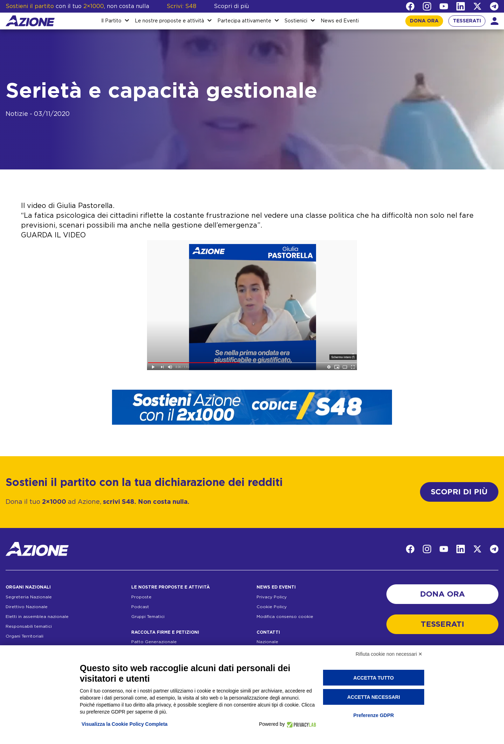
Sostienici (296, 21)
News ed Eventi (340, 21)
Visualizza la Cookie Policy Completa (125, 724)
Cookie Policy (272, 607)
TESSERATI (467, 21)
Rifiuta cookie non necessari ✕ (389, 654)
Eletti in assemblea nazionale (37, 616)
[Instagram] (427, 6)
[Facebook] (410, 6)
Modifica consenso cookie (285, 616)
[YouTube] (444, 6)
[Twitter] (477, 6)
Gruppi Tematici (147, 616)
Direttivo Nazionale (27, 607)
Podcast (140, 607)
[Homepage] (30, 20)
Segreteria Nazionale (29, 597)
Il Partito (111, 21)
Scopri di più (231, 6)
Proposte (141, 597)
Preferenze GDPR (373, 715)
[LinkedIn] (460, 6)
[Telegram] (494, 6)
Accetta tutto (374, 678)
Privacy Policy (272, 597)
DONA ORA (424, 21)
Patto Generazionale (154, 642)
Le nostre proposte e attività (169, 21)
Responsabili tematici (29, 626)
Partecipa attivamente (244, 21)
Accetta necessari (373, 697)
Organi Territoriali (24, 636)
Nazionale (267, 642)
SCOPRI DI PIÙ (459, 492)
